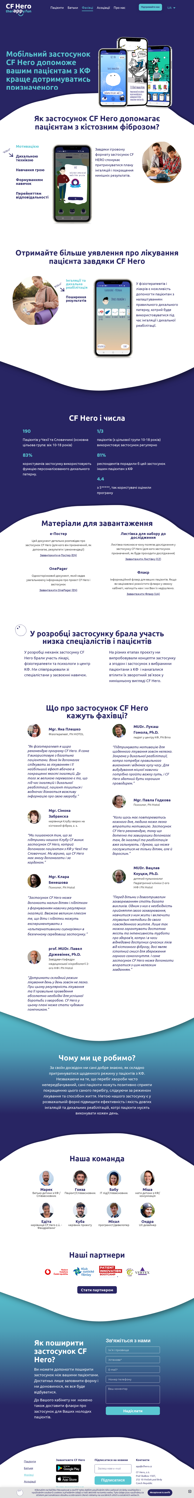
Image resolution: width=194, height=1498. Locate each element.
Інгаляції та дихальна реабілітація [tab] (76, 284)
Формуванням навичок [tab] (29, 181)
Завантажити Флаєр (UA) (143, 594)
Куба (80, 1221)
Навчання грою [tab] (30, 169)
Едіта (46, 1221)
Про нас (119, 7)
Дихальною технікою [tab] (27, 158)
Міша (147, 1189)
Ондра (147, 1221)
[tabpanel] (94, 184)
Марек (46, 1189)
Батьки (73, 7)
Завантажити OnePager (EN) (58, 590)
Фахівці (87, 7)
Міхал (113, 1221)
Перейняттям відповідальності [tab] (32, 195)
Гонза (80, 1189)
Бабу (113, 1189)
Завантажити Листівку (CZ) (143, 559)
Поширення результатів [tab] (76, 299)
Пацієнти (57, 7)
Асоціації (103, 7)
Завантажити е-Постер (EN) (58, 555)
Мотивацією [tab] (27, 146)
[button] (190, 1491)
